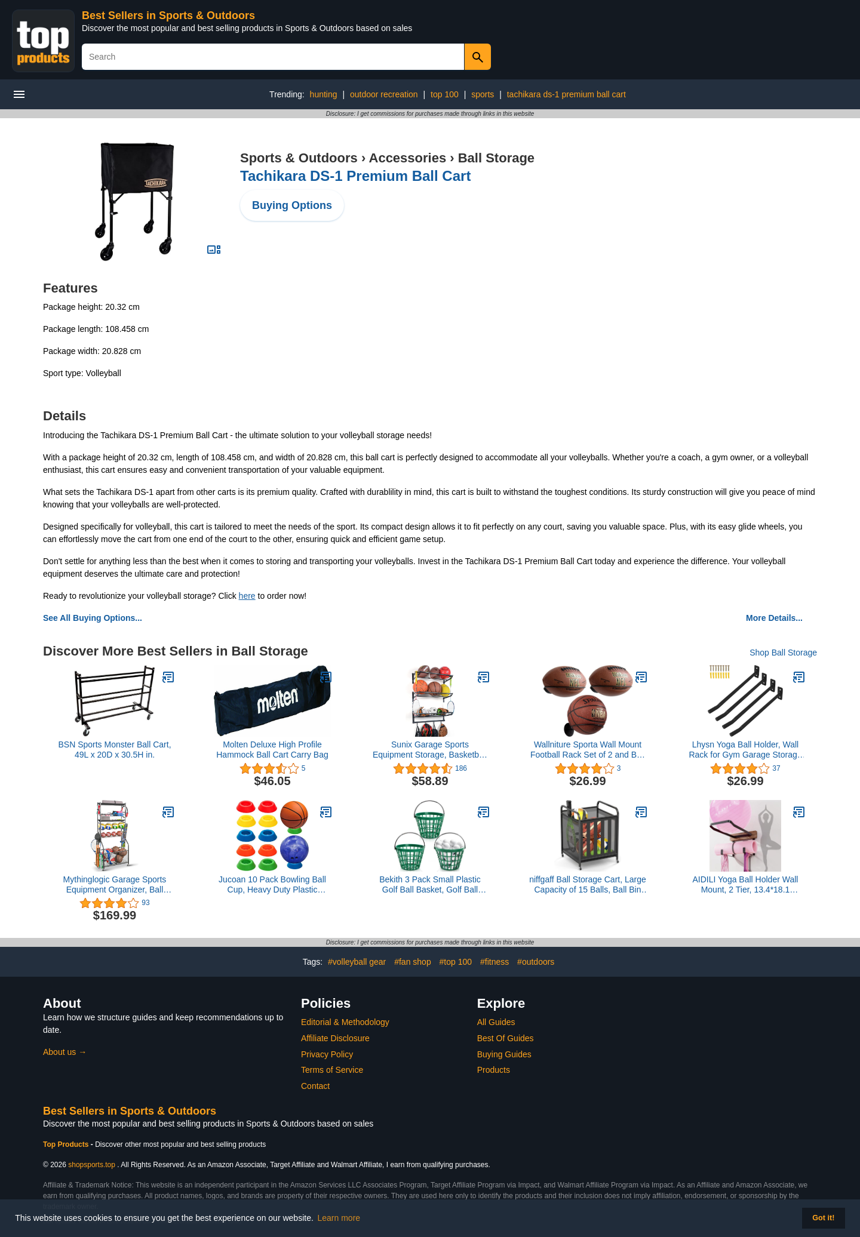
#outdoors (535, 962)
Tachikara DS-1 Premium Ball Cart (355, 176)
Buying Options (292, 205)
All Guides (496, 1022)
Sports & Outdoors (299, 157)
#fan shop (412, 962)
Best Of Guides (505, 1038)
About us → (65, 1052)
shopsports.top (91, 1165)
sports (482, 94)
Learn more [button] (339, 1218)
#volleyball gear (357, 962)
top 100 (445, 94)
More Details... (774, 618)
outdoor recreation (384, 94)
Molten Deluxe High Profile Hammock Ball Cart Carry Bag (272, 749)
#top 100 (456, 962)
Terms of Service (332, 1070)
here (247, 596)
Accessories (408, 157)
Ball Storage (496, 157)
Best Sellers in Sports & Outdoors (168, 15)
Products (493, 1070)
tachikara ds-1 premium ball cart (566, 94)
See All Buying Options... (92, 618)
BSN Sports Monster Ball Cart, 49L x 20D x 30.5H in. (114, 749)
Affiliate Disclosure (335, 1038)
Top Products (67, 1144)
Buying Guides (504, 1054)
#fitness (494, 962)
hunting (323, 94)
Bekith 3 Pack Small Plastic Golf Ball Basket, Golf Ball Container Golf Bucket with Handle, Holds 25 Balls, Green (430, 885)
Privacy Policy (327, 1054)
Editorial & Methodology (345, 1022)
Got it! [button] (823, 1218)
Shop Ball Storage (783, 652)
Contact (315, 1086)
